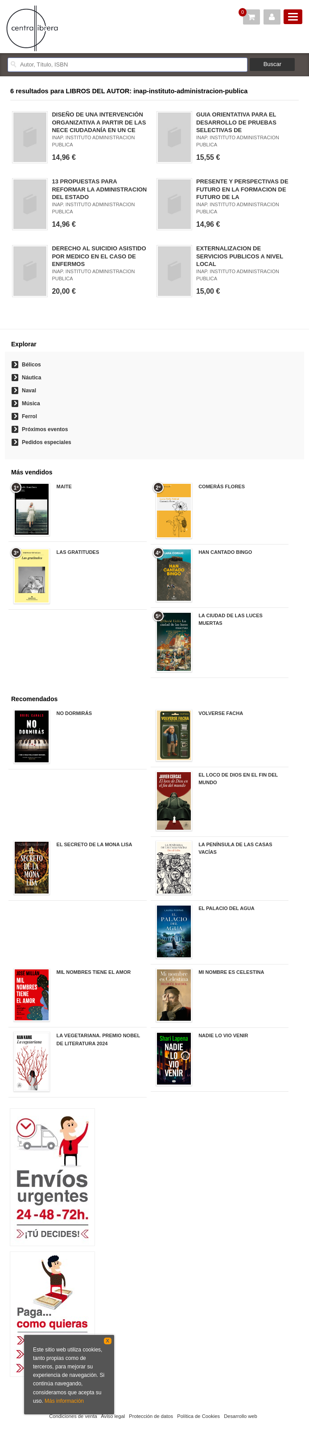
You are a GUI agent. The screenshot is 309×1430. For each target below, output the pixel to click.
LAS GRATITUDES (78, 552)
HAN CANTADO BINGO (225, 552)
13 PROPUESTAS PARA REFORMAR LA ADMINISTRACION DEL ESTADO (99, 189)
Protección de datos (151, 1416)
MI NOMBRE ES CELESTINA (231, 972)
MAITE (64, 486)
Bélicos (31, 365)
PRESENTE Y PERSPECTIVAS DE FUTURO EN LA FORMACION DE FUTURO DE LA (242, 189)
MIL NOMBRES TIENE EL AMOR (94, 972)
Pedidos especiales (46, 442)
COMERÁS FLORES (221, 486)
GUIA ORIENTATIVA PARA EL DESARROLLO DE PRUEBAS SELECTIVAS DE (236, 122)
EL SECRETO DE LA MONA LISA (94, 844)
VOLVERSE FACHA (220, 713)
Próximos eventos (45, 429)
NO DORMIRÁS (74, 713)
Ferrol (29, 416)
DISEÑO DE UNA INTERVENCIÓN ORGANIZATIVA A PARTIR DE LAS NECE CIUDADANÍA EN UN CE (99, 122)
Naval (29, 390)
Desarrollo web (240, 1416)
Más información (64, 1401)
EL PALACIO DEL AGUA (226, 908)
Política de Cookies (198, 1416)
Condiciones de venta (73, 1416)
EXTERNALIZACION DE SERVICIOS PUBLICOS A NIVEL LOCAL (239, 256)
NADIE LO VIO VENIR (223, 1035)
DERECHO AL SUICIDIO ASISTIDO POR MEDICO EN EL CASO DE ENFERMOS (99, 256)
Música (31, 403)
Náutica (31, 377)
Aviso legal (113, 1416)
